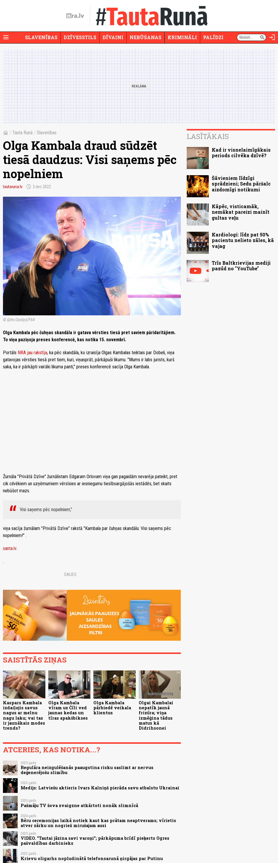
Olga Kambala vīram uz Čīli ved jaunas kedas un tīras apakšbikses (68, 710)
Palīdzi (213, 37)
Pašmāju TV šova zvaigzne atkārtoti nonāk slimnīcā (79, 805)
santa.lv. (10, 548)
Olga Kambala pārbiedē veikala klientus (112, 708)
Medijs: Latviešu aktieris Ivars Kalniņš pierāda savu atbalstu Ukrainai (100, 788)
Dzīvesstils (80, 37)
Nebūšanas (145, 37)
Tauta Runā (22, 132)
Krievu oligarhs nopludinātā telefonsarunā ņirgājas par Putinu (92, 858)
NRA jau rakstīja (32, 352)
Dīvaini (112, 37)
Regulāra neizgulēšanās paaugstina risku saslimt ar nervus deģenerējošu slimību (87, 770)
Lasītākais (208, 136)
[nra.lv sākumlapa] (75, 16)
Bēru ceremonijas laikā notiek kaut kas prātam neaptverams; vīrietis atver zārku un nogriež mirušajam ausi (98, 823)
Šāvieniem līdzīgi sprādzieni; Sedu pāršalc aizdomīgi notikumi (241, 183)
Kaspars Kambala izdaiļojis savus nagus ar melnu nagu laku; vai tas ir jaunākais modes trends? (24, 715)
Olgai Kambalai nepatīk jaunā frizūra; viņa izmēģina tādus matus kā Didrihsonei (156, 715)
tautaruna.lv (12, 186)
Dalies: (70, 574)
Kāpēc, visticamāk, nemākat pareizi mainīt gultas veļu (240, 212)
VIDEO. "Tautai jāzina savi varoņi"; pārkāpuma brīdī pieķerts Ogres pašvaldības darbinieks (95, 840)
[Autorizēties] (272, 37)
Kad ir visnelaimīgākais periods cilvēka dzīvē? (241, 152)
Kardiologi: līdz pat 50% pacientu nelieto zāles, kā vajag (243, 240)
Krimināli (182, 37)
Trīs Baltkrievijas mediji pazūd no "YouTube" (241, 265)
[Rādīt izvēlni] (6, 37)
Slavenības (41, 37)
